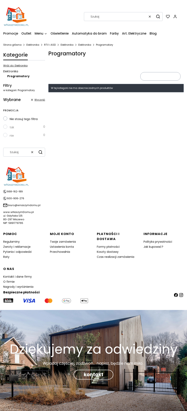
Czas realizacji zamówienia (115, 257)
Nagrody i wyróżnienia (18, 287)
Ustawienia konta (62, 247)
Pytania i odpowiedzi (17, 252)
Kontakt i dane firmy (17, 277)
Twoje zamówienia (63, 242)
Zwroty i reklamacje (17, 247)
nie (12, 136)
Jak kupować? (153, 247)
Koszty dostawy (108, 252)
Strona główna (12, 44)
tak (12, 127)
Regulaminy (11, 242)
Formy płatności (108, 247)
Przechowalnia (60, 252)
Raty (6, 257)
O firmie (9, 282)
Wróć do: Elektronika (15, 65)
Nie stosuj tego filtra (24, 119)
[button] (158, 16)
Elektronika (32, 44)
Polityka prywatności (158, 242)
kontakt (93, 374)
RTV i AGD (50, 44)
